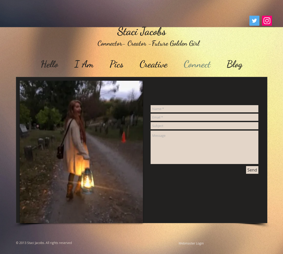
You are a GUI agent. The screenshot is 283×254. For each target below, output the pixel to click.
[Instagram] (267, 21)
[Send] (252, 170)
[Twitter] (254, 21)
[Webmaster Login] (191, 243)
